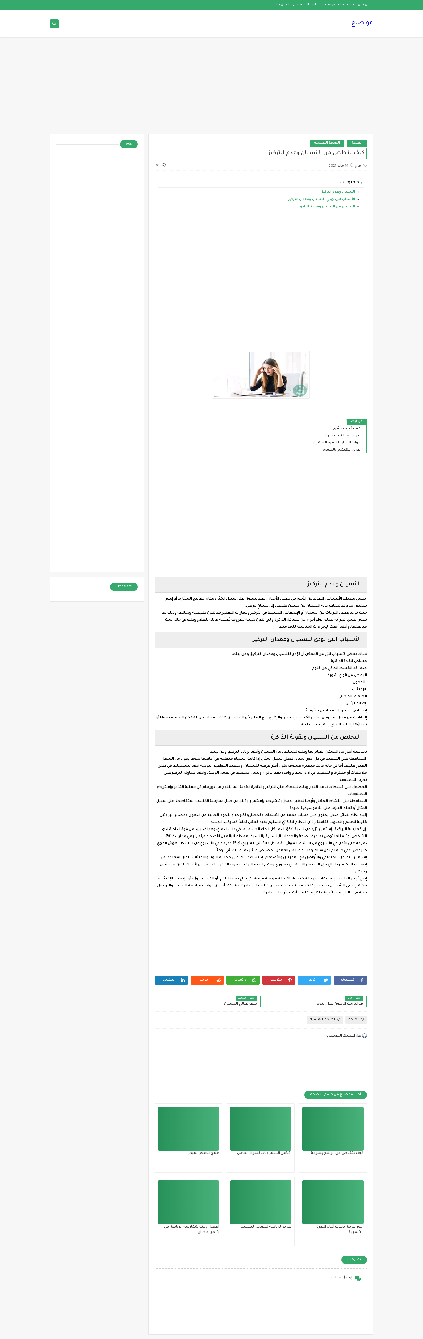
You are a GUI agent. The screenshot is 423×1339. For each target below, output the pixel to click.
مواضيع (362, 23)
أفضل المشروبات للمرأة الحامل (264, 1153)
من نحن (364, 4)
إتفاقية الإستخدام (306, 4)
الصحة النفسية (327, 143)
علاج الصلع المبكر (203, 1153)
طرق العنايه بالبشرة (343, 436)
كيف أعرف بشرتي (346, 429)
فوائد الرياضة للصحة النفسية (265, 1227)
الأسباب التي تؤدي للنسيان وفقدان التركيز (321, 200)
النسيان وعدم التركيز (338, 192)
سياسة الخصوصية (339, 4)
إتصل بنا (282, 4)
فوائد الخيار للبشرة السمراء (337, 443)
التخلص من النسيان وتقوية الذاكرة (326, 207)
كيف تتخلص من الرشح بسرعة (337, 1153)
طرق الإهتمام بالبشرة (342, 450)
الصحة (356, 143)
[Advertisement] (211, 89)
